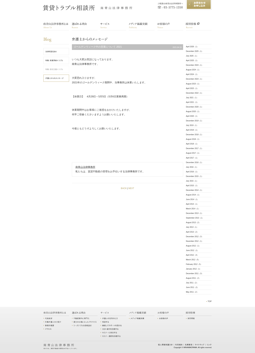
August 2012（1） (193, 246)
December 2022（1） (194, 93)
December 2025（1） (194, 51)
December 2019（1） (194, 121)
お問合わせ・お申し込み (199, 5)
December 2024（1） (194, 65)
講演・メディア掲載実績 (142, 26)
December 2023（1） (194, 79)
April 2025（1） (192, 60)
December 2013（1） (194, 213)
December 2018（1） (194, 135)
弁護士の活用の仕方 (113, 318)
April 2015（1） (192, 186)
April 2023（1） (192, 88)
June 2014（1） (192, 199)
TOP (210, 301)
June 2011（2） (192, 287)
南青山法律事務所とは (56, 26)
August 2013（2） (193, 222)
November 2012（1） (194, 241)
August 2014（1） (193, 195)
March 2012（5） (193, 260)
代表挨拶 (56, 318)
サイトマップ (200, 344)
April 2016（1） (192, 172)
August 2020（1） (193, 111)
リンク (209, 344)
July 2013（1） (192, 227)
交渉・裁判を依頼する (113, 329)
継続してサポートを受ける (113, 325)
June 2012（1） (192, 250)
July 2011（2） (192, 283)
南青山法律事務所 (85, 167)
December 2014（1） (194, 190)
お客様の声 (170, 26)
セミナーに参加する (113, 332)
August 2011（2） (193, 278)
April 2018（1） (192, 144)
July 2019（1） (192, 125)
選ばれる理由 (84, 26)
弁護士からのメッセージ (75, 39)
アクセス (56, 329)
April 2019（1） (192, 130)
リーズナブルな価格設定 (85, 325)
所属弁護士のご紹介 (56, 322)
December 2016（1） (194, 162)
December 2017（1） (194, 148)
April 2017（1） (192, 158)
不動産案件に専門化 (85, 318)
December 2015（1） (194, 176)
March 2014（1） (193, 209)
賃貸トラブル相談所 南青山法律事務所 (88, 8)
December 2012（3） (194, 237)
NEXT (131, 188)
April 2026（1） (192, 47)
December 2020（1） (194, 107)
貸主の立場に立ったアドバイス (85, 322)
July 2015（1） (192, 181)
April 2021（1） (192, 102)
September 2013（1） (195, 218)
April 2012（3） (192, 255)
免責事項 (189, 344)
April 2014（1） (192, 204)
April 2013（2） (192, 232)
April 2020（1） (192, 116)
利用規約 (179, 344)
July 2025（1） (192, 56)
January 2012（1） (193, 269)
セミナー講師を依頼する (113, 336)
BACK (124, 188)
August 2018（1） (193, 139)
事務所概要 (56, 325)
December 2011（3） (194, 273)
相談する (113, 322)
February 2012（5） (194, 264)
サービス (113, 26)
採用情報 (199, 26)
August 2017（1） (193, 153)
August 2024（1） (193, 70)
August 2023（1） (193, 84)
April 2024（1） (192, 74)
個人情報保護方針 (165, 344)
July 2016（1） (192, 167)
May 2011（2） (192, 292)
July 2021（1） (192, 98)
